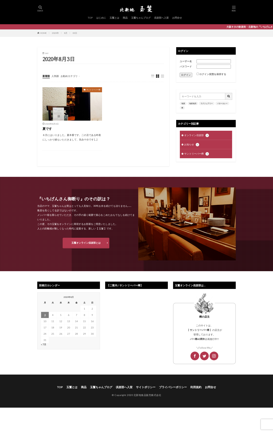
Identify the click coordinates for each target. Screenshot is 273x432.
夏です (47, 129)
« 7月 (43, 344)
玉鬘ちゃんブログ (141, 17)
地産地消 (192, 103)
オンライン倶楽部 (196, 135)
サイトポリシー (145, 387)
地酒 (183, 103)
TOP (90, 17)
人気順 (55, 75)
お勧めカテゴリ (69, 75)
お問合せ (177, 17)
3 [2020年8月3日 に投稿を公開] (45, 314)
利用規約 (195, 387)
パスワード (186, 66)
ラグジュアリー (207, 103)
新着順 (46, 75)
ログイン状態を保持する (212, 74)
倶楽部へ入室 (161, 17)
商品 (125, 17)
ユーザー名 (186, 61)
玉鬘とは (114, 17)
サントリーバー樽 (93, 90)
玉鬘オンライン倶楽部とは (86, 242)
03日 (75, 33)
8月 (65, 33)
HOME (43, 33)
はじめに (101, 17)
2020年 (55, 33)
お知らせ (191, 144)
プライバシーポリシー (173, 387)
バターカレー (222, 103)
